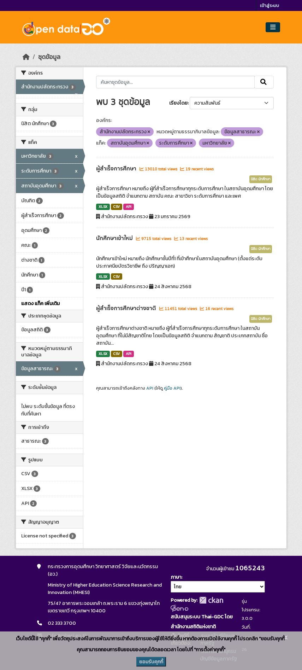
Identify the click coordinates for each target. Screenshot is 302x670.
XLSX (103, 206)
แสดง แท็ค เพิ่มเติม (40, 303)
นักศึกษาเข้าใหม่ (115, 238)
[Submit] (264, 82)
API (128, 206)
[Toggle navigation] (273, 27)
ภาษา (176, 577)
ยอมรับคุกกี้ (151, 661)
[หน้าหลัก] (26, 57)
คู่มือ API (172, 388)
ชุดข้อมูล (49, 57)
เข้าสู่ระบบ (269, 5)
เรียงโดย (178, 103)
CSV (116, 206)
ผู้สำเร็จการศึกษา (117, 168)
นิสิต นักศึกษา (261, 179)
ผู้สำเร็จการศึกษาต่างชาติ (127, 308)
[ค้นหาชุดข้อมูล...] (175, 82)
